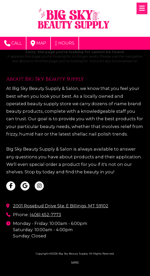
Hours (64, 43)
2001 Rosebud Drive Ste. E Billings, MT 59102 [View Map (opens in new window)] (60, 205)
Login (75, 262)
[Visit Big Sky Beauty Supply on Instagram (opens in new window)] (39, 185)
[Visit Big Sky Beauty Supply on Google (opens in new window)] (25, 185)
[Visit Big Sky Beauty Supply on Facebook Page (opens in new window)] (10, 185)
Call (13, 43)
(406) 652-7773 (45, 214)
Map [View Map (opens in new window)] (38, 43)
